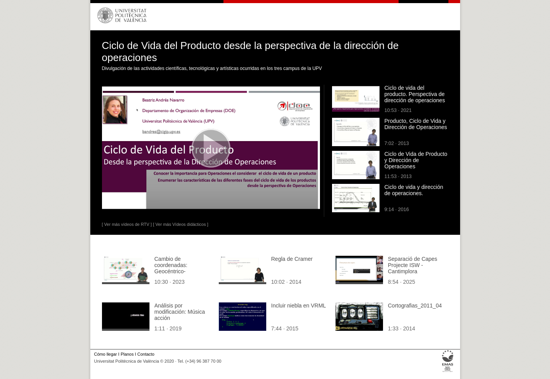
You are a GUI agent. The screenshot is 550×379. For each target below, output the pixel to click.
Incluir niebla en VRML (298, 305)
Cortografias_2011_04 (415, 305)
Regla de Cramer (292, 259)
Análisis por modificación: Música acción (180, 311)
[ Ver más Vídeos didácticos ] (180, 224)
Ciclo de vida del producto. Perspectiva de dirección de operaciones (415, 94)
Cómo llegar (105, 354)
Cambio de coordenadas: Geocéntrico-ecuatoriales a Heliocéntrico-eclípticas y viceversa (183, 274)
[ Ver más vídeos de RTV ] (127, 224)
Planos (127, 354)
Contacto (146, 354)
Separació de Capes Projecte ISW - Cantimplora (413, 265)
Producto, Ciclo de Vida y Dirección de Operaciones (416, 124)
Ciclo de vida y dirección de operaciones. (414, 190)
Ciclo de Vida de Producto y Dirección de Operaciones (416, 160)
